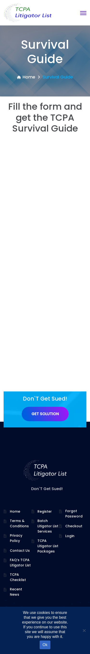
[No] (84, 630)
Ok (44, 645)
